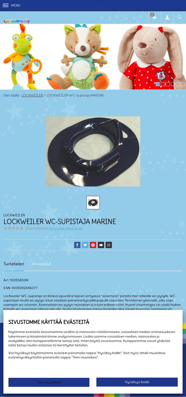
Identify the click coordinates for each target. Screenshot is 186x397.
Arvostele (66, 228)
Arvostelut (41, 264)
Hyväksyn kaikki (137, 382)
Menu (11, 5)
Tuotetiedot (13, 264)
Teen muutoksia (49, 382)
